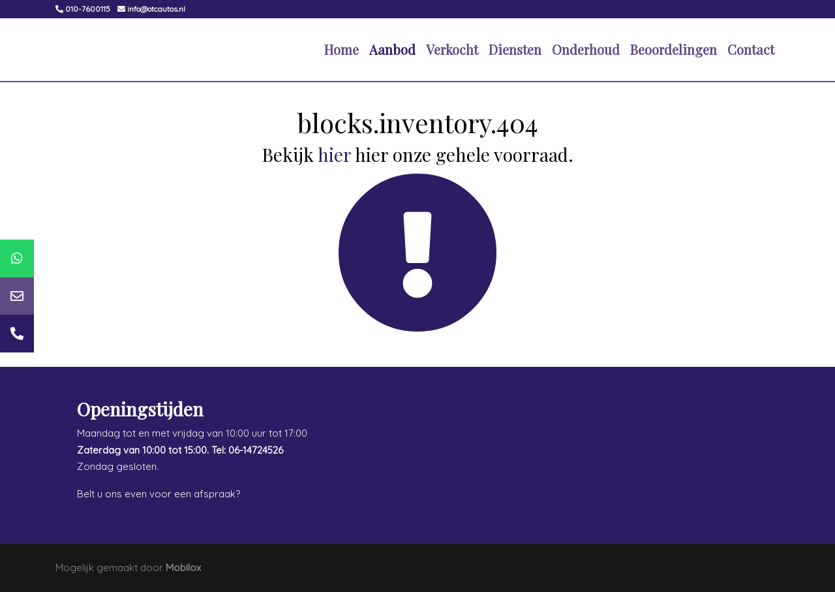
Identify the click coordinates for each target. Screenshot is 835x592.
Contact (750, 49)
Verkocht (452, 49)
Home (341, 49)
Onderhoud (586, 49)
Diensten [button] (515, 49)
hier (334, 154)
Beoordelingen (673, 49)
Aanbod (392, 49)
